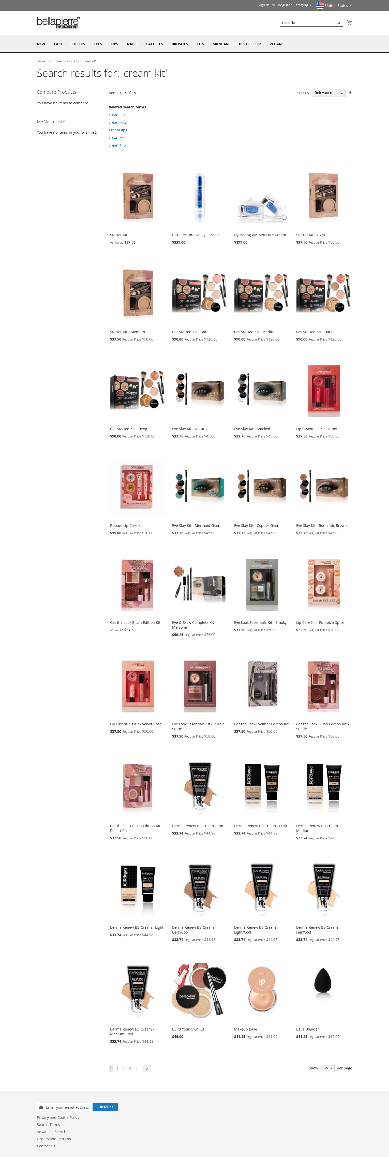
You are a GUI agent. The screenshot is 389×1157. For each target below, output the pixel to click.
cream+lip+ (118, 145)
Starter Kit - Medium (127, 331)
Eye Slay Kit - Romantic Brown (321, 525)
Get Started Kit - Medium (255, 331)
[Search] (339, 23)
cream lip (117, 114)
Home (41, 61)
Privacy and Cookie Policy (58, 1117)
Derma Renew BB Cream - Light (136, 927)
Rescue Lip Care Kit (126, 525)
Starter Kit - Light (310, 234)
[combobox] (311, 23)
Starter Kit (118, 234)
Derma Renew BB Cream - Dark (260, 825)
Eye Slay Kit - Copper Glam (256, 525)
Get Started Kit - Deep (128, 428)
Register (285, 5)
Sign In (264, 5)
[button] (334, 7)
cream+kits (118, 137)
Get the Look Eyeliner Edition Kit (261, 724)
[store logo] (58, 23)
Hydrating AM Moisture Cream (260, 234)
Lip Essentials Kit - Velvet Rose (135, 724)
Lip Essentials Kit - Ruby (316, 428)
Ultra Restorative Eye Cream (196, 234)
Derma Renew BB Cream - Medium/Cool (132, 1031)
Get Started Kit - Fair (189, 331)
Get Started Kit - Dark (314, 331)
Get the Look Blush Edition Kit (135, 622)
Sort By (303, 92)
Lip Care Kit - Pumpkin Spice (320, 622)
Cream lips (118, 130)
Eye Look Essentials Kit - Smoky (260, 622)
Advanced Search (51, 1131)
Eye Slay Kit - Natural (190, 428)
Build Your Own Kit (188, 1029)
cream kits (117, 122)
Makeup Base (245, 1029)
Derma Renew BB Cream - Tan (197, 825)
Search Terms (48, 1124)
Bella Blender (307, 1029)
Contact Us (46, 1146)
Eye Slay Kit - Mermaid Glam (196, 525)
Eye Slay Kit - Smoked (252, 428)
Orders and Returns (54, 1138)
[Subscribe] (105, 1107)
